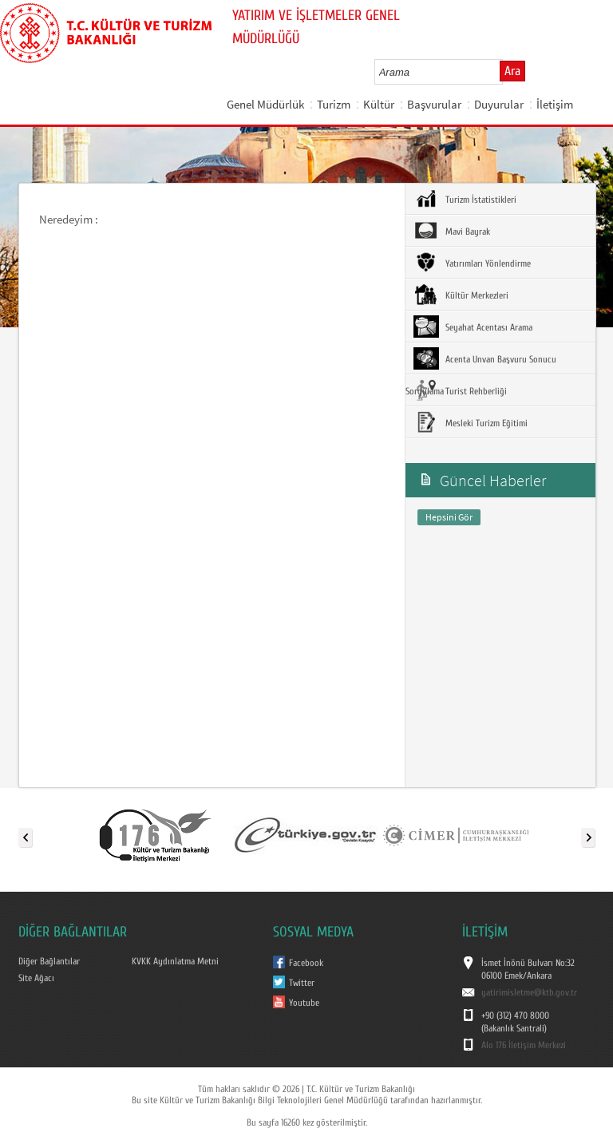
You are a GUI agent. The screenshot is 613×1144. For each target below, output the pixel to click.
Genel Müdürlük (265, 104)
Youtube (304, 1002)
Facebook (306, 962)
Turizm (333, 104)
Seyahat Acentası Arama (472, 326)
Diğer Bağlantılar (49, 961)
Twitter (301, 982)
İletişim (554, 104)
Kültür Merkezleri (460, 294)
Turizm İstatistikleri (464, 199)
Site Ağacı (36, 978)
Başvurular (434, 104)
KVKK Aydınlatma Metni (175, 961)
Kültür (378, 104)
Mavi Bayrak (451, 231)
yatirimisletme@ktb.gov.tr (529, 992)
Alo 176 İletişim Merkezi (523, 1045)
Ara (512, 71)
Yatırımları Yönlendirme (472, 262)
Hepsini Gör (449, 517)
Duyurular (499, 104)
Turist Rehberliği (460, 390)
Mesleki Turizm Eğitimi (470, 422)
